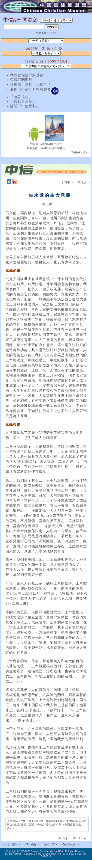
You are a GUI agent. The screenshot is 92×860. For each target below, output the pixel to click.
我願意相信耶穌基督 (26, 75)
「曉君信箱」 (21, 97)
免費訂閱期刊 (21, 80)
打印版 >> (68, 182)
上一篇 (71, 838)
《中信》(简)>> (10, 844)
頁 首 (62, 838)
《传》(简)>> (50, 844)
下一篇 (82, 838)
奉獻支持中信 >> (46, 33)
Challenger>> (70, 844)
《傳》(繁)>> (31, 844)
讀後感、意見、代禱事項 (30, 84)
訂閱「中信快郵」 (25, 106)
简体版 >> (84, 182)
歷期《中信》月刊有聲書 (34, 90)
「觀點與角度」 (23, 101)
